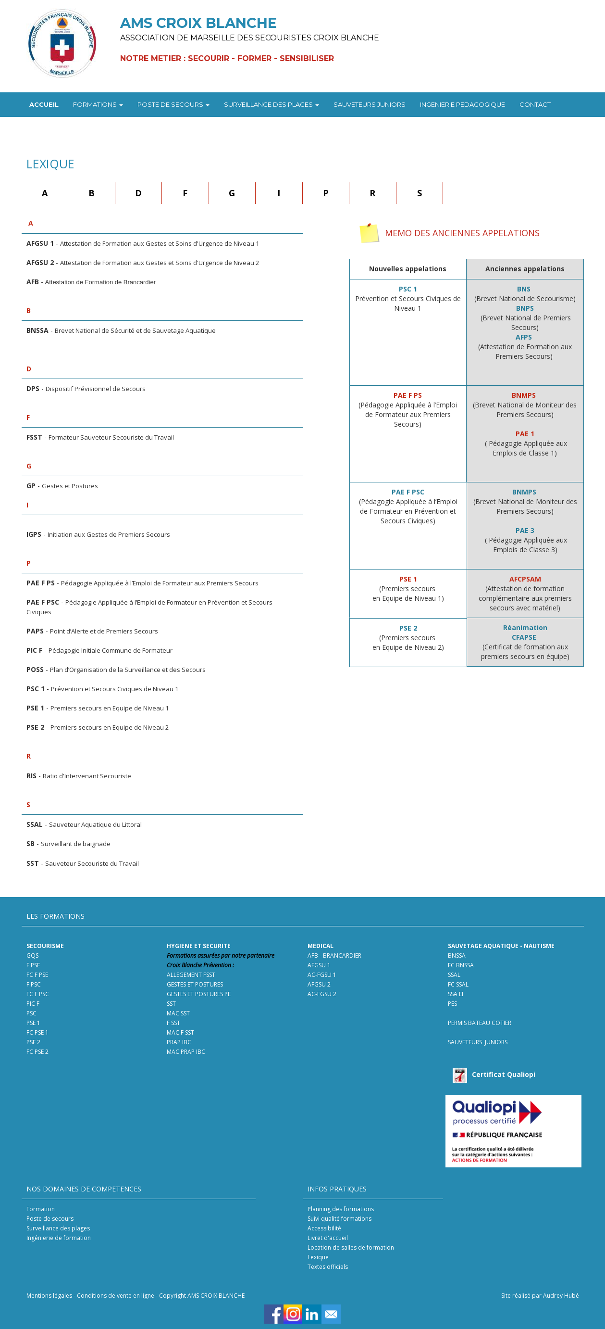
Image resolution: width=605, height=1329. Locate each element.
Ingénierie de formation (58, 1238)
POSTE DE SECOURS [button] (173, 104)
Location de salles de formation (351, 1247)
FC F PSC (37, 994)
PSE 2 (33, 1042)
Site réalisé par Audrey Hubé (540, 1295)
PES (452, 1004)
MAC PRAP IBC (186, 1052)
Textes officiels (328, 1267)
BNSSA (457, 955)
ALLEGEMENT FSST (191, 975)
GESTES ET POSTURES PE (199, 994)
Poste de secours (50, 1219)
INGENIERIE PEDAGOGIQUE (462, 104)
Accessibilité (324, 1228)
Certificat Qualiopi (503, 1074)
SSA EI (455, 994)
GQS (32, 955)
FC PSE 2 (37, 1052)
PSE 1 (33, 1023)
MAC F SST (180, 1032)
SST (171, 1004)
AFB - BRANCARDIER (334, 955)
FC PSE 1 (37, 1032)
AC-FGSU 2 (322, 994)
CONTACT (535, 104)
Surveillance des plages (58, 1228)
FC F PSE (37, 975)
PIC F (32, 1004)
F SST (173, 1023)
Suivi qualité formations (339, 1219)
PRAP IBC (179, 1042)
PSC (32, 1013)
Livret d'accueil (328, 1238)
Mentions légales (49, 1295)
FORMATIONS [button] (98, 104)
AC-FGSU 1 (322, 975)
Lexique (318, 1257)
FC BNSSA (461, 965)
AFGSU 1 (319, 965)
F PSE (33, 965)
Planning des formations (341, 1209)
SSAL (454, 975)
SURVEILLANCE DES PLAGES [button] (271, 104)
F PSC (33, 984)
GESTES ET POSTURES (195, 984)
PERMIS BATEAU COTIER (479, 1023)
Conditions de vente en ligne (115, 1295)
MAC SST (178, 1013)
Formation (40, 1209)
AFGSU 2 (319, 984)
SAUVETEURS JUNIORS (369, 104)
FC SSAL (458, 984)
